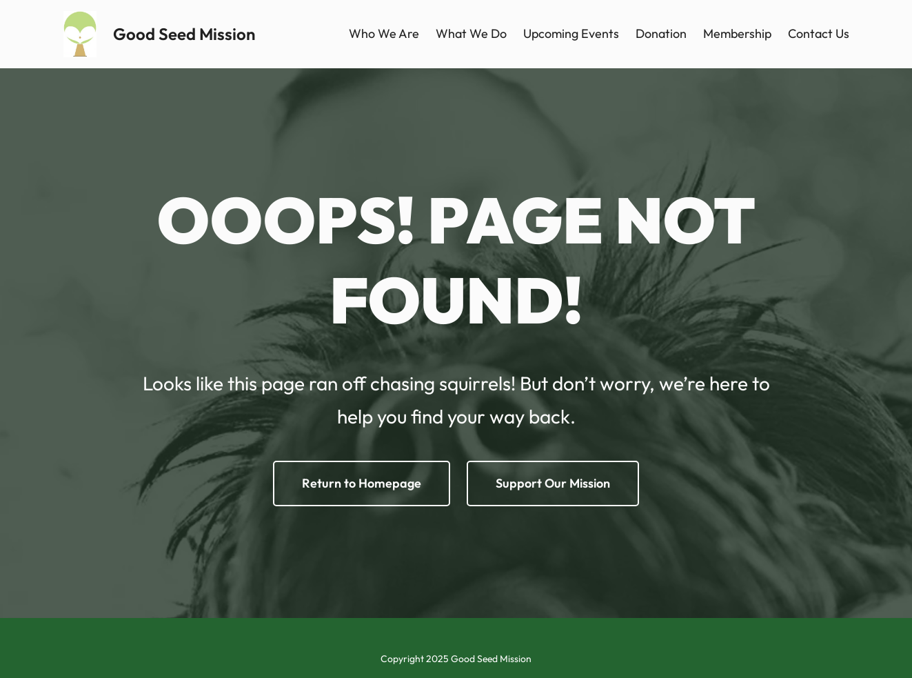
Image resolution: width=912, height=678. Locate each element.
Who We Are (384, 33)
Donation (661, 33)
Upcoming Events (571, 33)
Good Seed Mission (184, 33)
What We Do (471, 33)
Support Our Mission (553, 483)
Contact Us (818, 33)
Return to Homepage (361, 483)
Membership (737, 33)
